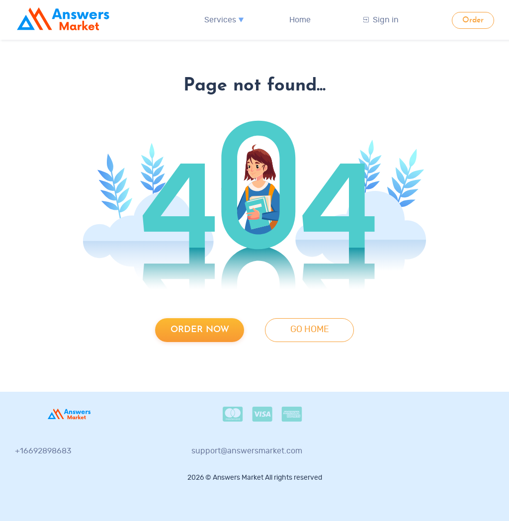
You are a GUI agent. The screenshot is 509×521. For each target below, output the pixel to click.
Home (300, 20)
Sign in (381, 20)
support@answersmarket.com (246, 451)
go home (309, 329)
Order (473, 20)
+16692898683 (43, 451)
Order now (199, 330)
